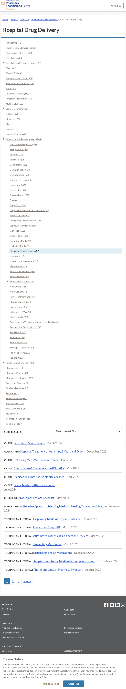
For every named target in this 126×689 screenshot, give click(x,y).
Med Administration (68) (22, 271)
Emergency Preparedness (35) (25, 220)
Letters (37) (12, 113)
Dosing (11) (15, 200)
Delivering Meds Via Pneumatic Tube (36, 460)
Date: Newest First (88, 431)
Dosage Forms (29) (19, 195)
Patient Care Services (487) (20, 362)
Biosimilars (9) (17, 159)
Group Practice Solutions (13, 637)
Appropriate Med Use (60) (19, 52)
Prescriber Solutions (74, 628)
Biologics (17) (16, 154)
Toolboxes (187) (14, 423)
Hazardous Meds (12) (20, 240)
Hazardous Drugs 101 (46, 527)
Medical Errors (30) (19, 276)
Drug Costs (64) (18, 205)
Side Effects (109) (15, 403)
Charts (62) (11, 68)
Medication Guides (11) (22, 281)
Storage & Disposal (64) (22, 347)
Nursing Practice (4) (16, 134)
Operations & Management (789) (24, 139)
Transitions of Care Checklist (36, 498)
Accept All (73, 683)
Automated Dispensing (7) (23, 144)
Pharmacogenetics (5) (21, 301)
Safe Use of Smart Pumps (29, 443)
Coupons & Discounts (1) (22, 179)
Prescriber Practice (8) (17, 383)
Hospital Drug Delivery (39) (25, 251)
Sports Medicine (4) (16, 408)
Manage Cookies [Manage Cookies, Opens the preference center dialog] (50, 683)
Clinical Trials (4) (14, 73)
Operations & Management (44, 19)
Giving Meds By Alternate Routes (34, 485)
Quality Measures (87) (17, 388)
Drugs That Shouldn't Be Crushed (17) (29, 210)
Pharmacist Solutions (12, 628)
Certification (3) (14, 58)
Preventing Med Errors (47, 544)
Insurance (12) (17, 256)
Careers (5, 614)
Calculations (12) (18, 164)
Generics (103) (17, 230)
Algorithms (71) (13, 42)
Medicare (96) (13, 119)
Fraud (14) (11, 88)
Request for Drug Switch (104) (25, 327)
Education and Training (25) (20, 83)
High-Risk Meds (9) (19, 246)
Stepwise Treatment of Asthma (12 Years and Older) (52, 451)
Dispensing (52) (18, 190)
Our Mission (7, 609)
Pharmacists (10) (14, 367)
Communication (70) (20, 169)
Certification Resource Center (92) (23, 63)
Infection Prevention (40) (19, 98)
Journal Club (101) (15, 103)
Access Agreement (73, 651)
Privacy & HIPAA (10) (20, 312)
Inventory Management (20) (24, 261)
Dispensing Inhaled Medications (52, 552)
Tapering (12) (16, 357)
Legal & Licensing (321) (17, 108)
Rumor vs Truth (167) (16, 398)
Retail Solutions (71, 632)
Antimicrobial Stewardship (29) (21, 47)
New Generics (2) (19, 291)
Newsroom (69, 614)
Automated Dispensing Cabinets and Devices (60, 536)
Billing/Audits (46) (19, 149)
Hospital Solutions (10, 632)
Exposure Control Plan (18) (23, 225)
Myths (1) (10, 124)
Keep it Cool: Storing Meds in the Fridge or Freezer (64, 561)
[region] (63, 671)
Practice (24, 19)
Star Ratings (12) (18, 342)
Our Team (69, 609)
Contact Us (7, 651)
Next (27, 581)
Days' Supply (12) (18, 185)
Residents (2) (12, 393)
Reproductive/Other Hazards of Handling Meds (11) (36, 322)
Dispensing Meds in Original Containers (57, 519)
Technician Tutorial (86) (18, 418)
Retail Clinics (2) (18, 332)
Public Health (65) (19, 317)
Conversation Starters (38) (19, 78)
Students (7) (12, 413)
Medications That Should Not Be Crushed (39, 477)
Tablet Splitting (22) (20, 352)
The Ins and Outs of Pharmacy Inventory (58, 569)
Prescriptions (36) (19, 306)
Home (5, 19)
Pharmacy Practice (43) (17, 373)
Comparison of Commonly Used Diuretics (39, 468)
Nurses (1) (11, 129)
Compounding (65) (19, 174)
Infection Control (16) (17, 93)
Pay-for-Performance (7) (22, 296)
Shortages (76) (17, 337)
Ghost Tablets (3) (19, 235)
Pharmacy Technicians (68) (19, 378)
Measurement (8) (18, 266)
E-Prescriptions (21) (20, 215)
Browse (14, 19)
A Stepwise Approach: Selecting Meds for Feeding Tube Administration (63, 506)
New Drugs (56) (18, 286)
